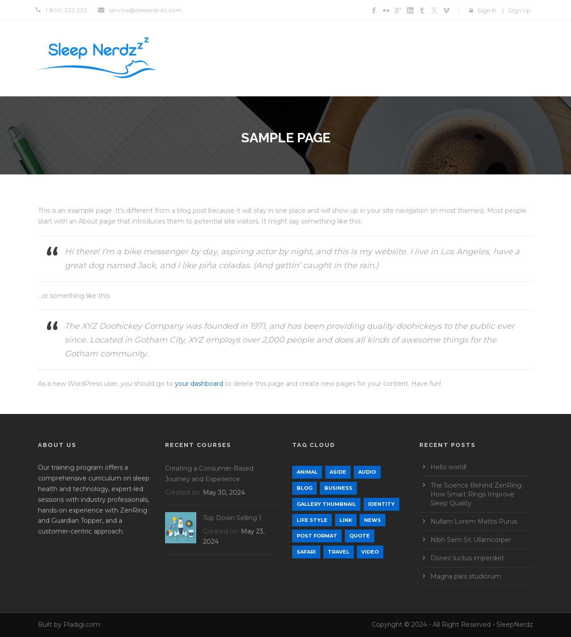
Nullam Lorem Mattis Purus (473, 521)
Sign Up (519, 10)
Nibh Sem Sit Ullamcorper (470, 540)
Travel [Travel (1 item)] (338, 552)
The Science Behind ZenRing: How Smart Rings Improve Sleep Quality (476, 494)
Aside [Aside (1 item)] (338, 472)
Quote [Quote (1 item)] (359, 536)
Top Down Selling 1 (232, 518)
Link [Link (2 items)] (345, 520)
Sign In (487, 10)
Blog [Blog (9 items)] (304, 488)
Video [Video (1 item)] (370, 552)
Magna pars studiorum (465, 576)
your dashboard (199, 384)
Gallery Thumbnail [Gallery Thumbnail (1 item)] (326, 504)
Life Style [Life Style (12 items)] (312, 520)
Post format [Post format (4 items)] (317, 536)
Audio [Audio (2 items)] (367, 472)
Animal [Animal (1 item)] (307, 472)
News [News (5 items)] (372, 520)
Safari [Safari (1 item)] (306, 552)
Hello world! (448, 467)
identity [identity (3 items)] (381, 504)
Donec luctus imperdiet (467, 558)
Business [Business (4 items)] (338, 488)
